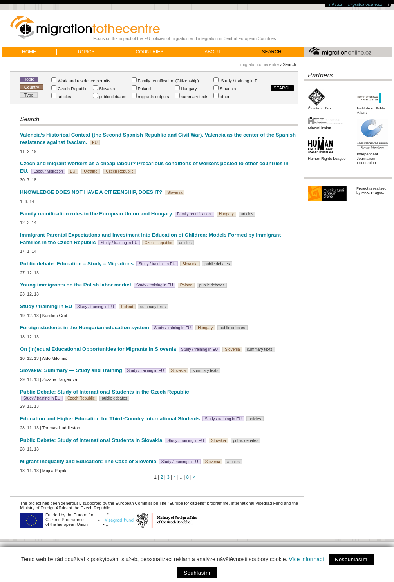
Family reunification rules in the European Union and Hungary (96, 214)
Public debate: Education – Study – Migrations (77, 263)
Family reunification (194, 214)
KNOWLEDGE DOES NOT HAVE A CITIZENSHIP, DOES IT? (91, 192)
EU (95, 142)
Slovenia (174, 192)
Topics (85, 52)
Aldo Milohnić (54, 358)
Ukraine (90, 171)
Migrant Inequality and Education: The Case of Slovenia (88, 461)
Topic (29, 79)
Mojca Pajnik (54, 470)
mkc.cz (335, 4)
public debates (217, 264)
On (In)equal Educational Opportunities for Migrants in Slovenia (98, 349)
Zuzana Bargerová (59, 379)
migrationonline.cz (365, 4)
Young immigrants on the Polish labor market (76, 285)
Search (271, 52)
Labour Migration (48, 171)
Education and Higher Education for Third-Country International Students (110, 418)
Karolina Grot (54, 315)
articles (247, 214)
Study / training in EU (119, 243)
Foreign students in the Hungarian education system (84, 327)
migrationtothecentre (259, 64)
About (212, 52)
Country (31, 87)
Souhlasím (197, 573)
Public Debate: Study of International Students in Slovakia (91, 440)
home (29, 52)
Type (28, 95)
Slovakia (178, 371)
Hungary (226, 214)
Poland (186, 285)
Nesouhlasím (351, 559)
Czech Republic (119, 171)
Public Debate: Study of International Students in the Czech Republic (104, 392)
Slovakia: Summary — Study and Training (71, 370)
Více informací (306, 559)
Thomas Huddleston (61, 427)
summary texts (153, 307)
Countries (149, 52)
